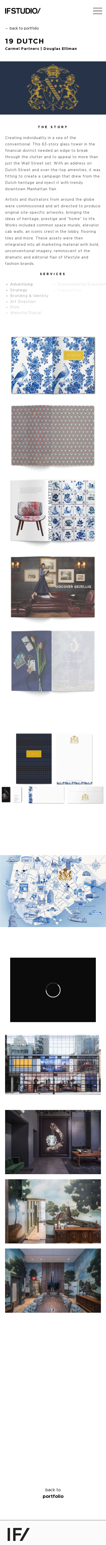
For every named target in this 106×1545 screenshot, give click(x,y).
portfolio (53, 1493)
